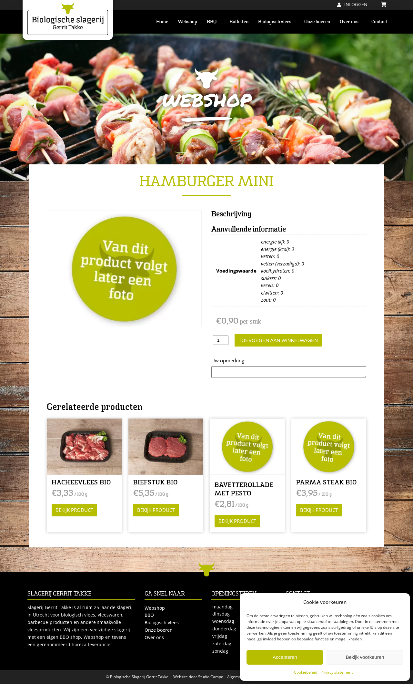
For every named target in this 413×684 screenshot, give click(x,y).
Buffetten (238, 21)
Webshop (187, 21)
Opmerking (224, 360)
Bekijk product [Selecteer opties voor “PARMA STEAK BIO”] (319, 510)
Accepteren (285, 657)
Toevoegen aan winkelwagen (278, 340)
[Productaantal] (220, 340)
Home (162, 21)
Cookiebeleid (305, 672)
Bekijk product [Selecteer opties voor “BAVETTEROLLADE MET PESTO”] (237, 521)
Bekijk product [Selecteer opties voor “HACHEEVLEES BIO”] (74, 510)
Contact (379, 21)
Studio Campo (210, 676)
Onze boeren (317, 21)
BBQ (213, 21)
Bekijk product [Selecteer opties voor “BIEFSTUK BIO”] (156, 510)
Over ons (351, 21)
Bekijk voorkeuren (365, 657)
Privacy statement (336, 672)
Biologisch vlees (276, 21)
